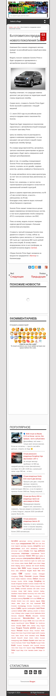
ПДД (35, 551)
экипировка (19, 558)
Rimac (31, 630)
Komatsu (29, 606)
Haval (20, 593)
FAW (40, 583)
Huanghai (14, 598)
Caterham (27, 574)
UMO (31, 645)
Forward (37, 586)
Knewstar (14, 606)
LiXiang (17, 613)
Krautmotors (36, 606)
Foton (43, 586)
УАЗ (33, 556)
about (37, 558)
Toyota (33, 643)
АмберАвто (37, 541)
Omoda (18, 625)
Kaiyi (31, 603)
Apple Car (34, 561)
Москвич (42, 548)
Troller (43, 643)
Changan (42, 574)
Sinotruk (31, 635)
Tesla (28, 643)
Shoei (26, 635)
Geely (17, 588)
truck (13, 645)
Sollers (36, 638)
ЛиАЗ (23, 548)
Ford (27, 586)
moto (29, 621)
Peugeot (19, 628)
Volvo (13, 650)
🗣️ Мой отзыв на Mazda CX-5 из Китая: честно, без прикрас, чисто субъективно (34, 436)
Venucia (42, 645)
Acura (43, 558)
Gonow (43, 588)
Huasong (20, 598)
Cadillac (14, 574)
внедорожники (25, 543)
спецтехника (15, 553)
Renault (19, 630)
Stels (21, 640)
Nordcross (42, 623)
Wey (21, 650)
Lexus (20, 611)
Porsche (26, 628)
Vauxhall (36, 645)
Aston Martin (24, 563)
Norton (13, 625)
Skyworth (19, 638)
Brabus (42, 568)
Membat (42, 616)
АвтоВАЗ (14, 541)
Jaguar (38, 601)
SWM (36, 640)
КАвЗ (12, 546)
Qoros (39, 628)
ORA (28, 625)
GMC (38, 588)
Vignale (29, 648)
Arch (12, 563)
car (20, 573)
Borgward (36, 568)
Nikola (27, 623)
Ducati (13, 583)
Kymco (13, 608)
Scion (13, 635)
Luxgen (27, 613)
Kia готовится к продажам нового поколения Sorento (28, 38)
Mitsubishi (15, 621)
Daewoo (23, 579)
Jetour (13, 603)
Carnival (34, 248)
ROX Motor (19, 633)
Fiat (23, 586)
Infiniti (39, 598)
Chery (21, 576)
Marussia (14, 616)
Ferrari (19, 586)
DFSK (25, 581)
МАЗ (27, 548)
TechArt (13, 643)
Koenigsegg (22, 606)
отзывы (26, 551)
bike (19, 568)
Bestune (14, 568)
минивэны (34, 548)
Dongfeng (37, 581)
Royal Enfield (27, 633)
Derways (13, 581)
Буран (18, 543)
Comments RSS (43, 694)
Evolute (25, 583)
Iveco (23, 601)
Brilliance (23, 570)
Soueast (42, 638)
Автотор (33, 256)
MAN (43, 613)
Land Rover (40, 608)
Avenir (35, 563)
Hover (43, 596)
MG (38, 618)
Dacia (18, 579)
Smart (26, 638)
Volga (33, 648)
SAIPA (37, 633)
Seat (17, 635)
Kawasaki (37, 603)
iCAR (31, 598)
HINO (39, 593)
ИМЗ (43, 543)
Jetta (18, 603)
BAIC (39, 563)
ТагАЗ (43, 553)
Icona (34, 598)
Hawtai (24, 593)
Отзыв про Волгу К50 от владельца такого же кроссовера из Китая (32, 498)
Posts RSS (31, 694)
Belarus (23, 566)
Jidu (27, 603)
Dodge (31, 581)
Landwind (14, 611)
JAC (27, 601)
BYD (43, 570)
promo (33, 628)
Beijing (18, 566)
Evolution (31, 583)
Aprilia (39, 561)
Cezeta (35, 574)
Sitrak (37, 635)
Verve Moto (14, 648)
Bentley (42, 566)
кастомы (24, 546)
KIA (43, 603)
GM (34, 588)
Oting (38, 625)
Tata (43, 640)
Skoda (42, 635)
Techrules (19, 643)
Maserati (21, 616)
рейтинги (41, 551)
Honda (13, 596)
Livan (12, 613)
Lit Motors (42, 611)
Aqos (43, 561)
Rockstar (37, 630)
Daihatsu (29, 579)
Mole (20, 621)
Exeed (36, 583)
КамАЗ (17, 546)
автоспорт (22, 541)
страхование (35, 553)
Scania (42, 633)
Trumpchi (26, 645)
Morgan (25, 621)
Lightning (30, 611)
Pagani (43, 625)
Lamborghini (31, 608)
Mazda (28, 616)
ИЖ (40, 543)
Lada (18, 608)
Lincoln (35, 611)
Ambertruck (27, 561)
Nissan (32, 623)
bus (39, 570)
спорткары (25, 553)
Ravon (13, 630)
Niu (37, 623)
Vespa (20, 648)
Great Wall (22, 591)
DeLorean (42, 579)
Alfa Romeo (15, 561)
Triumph (38, 643)
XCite (25, 650)
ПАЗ (31, 551)
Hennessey (30, 593)
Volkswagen (40, 648)
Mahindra (38, 613)
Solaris (31, 638)
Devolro (20, 581)
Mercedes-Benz (28, 618)
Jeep (43, 601)
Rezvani (26, 630)
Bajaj (43, 563)
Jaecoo (32, 601)
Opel (24, 625)
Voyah (18, 650)
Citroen (42, 576)
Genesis (29, 588)
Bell (33, 566)
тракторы (14, 556)
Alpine (21, 561)
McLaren (35, 616)
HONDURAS (21, 596)
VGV (24, 648)
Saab (33, 633)
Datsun (35, 579)
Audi (30, 563)
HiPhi (43, 593)
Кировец (30, 546)
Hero (35, 593)
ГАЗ (33, 543)
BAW (13, 566)
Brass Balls (15, 570)
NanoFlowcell (20, 623)
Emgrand (19, 583)
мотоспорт (14, 551)
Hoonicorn (37, 596)
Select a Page (15, 21)
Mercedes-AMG (16, 618)
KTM (43, 606)
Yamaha (30, 650)
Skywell (13, 638)
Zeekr (36, 650)
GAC (12, 588)
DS (44, 581)
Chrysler (35, 576)
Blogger (32, 681)
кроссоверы (15, 548)
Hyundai (26, 598)
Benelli (37, 566)
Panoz (13, 628)
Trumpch (19, 645)
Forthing (32, 586)
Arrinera (17, 563)
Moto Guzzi (35, 621)
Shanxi (22, 635)
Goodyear (14, 591)
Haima (30, 591)
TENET (24, 643)
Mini (43, 618)
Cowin (13, 579)
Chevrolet (28, 576)
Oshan (33, 625)
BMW (24, 568)
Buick (34, 570)
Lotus (22, 613)
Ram (43, 628)
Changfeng (14, 576)
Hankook (36, 591)
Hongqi (29, 596)
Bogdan (29, 568)
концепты (37, 546)
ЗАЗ (37, 543)
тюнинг (28, 556)
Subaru (25, 640)
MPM (40, 621)
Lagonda (24, 608)
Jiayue (23, 603)
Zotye (40, 650)
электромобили (29, 558)
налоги (21, 551)
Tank (40, 640)
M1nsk (32, 613)
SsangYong (15, 640)
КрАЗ (43, 546)
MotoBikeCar (25, 692)
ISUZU (19, 601)
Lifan (24, 611)
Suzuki (31, 640)
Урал (37, 556)
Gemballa (23, 588)
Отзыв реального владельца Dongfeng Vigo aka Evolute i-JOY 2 (33, 456)
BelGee (28, 566)
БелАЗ (13, 543)
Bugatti (29, 570)
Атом (43, 541)
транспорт (21, 556)
